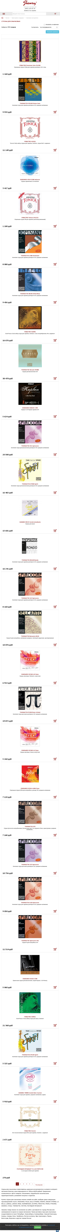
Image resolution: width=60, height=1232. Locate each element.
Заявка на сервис (30, 10)
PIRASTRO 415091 (30, 332)
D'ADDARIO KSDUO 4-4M (30, 408)
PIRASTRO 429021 (30, 1017)
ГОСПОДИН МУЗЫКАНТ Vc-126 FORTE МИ (30, 1169)
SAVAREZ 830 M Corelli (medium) (30, 522)
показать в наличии (52, 24)
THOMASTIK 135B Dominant (30, 255)
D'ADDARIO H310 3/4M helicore (30, 179)
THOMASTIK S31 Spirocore (30, 446)
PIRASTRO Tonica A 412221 (30, 217)
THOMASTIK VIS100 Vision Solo (30, 103)
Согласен (37, 1227)
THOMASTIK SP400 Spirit (30, 484)
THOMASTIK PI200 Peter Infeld (30, 712)
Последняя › (39, 1185)
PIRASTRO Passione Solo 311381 (30, 65)
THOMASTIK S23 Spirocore (30, 864)
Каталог (2, 18)
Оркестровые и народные (18, 18)
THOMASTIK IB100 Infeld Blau (30, 293)
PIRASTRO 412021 (30, 141)
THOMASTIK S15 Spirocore (30, 598)
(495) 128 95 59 (30, 8)
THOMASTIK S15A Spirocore (30, 902)
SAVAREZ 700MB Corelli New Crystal (30, 1093)
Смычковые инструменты (32, 18)
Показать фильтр (52, 32)
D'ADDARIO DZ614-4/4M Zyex (30, 788)
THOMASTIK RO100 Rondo (30, 560)
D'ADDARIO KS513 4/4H (30, 978)
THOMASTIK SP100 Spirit (30, 1055)
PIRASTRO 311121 (30, 1131)
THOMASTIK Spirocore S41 (30, 940)
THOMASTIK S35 (30, 826)
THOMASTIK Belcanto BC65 (30, 636)
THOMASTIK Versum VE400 (30, 370)
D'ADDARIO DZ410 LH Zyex (30, 750)
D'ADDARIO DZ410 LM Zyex (30, 674)
